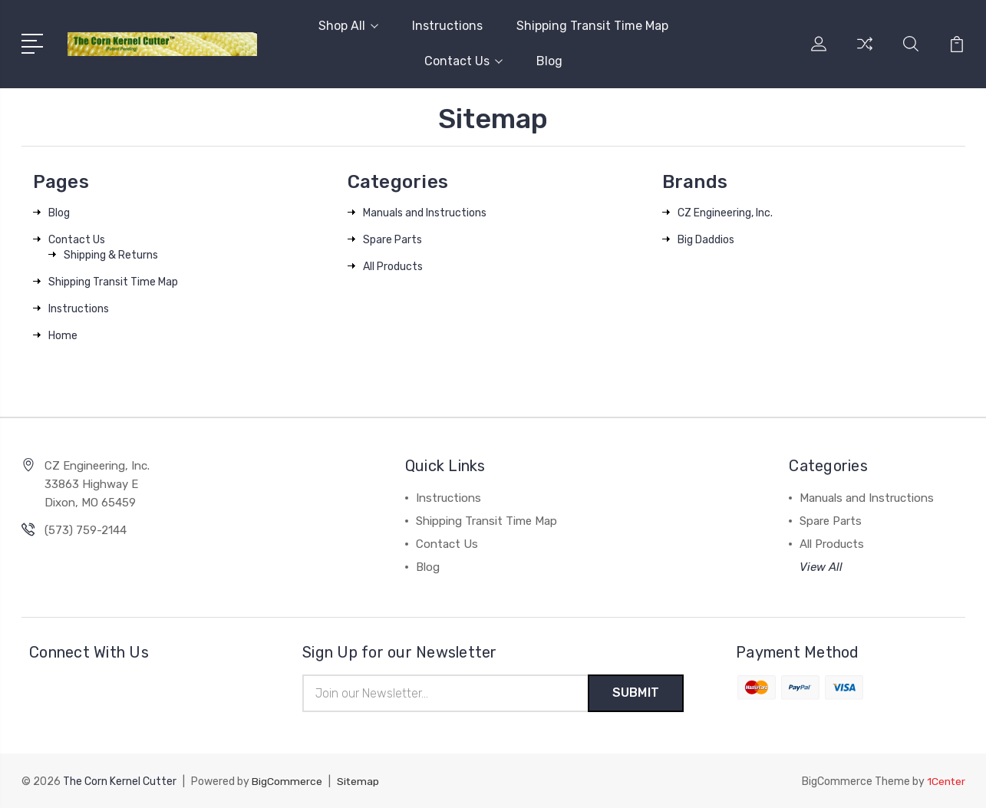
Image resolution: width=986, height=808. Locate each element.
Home (62, 335)
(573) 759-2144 (86, 530)
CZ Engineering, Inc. (725, 212)
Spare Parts (392, 239)
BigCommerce (287, 781)
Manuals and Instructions (424, 212)
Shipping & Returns (111, 255)
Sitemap (358, 781)
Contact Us (463, 61)
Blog (549, 61)
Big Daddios (706, 239)
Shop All (348, 25)
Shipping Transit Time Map (592, 25)
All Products (393, 266)
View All (821, 567)
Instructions (447, 25)
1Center (945, 781)
